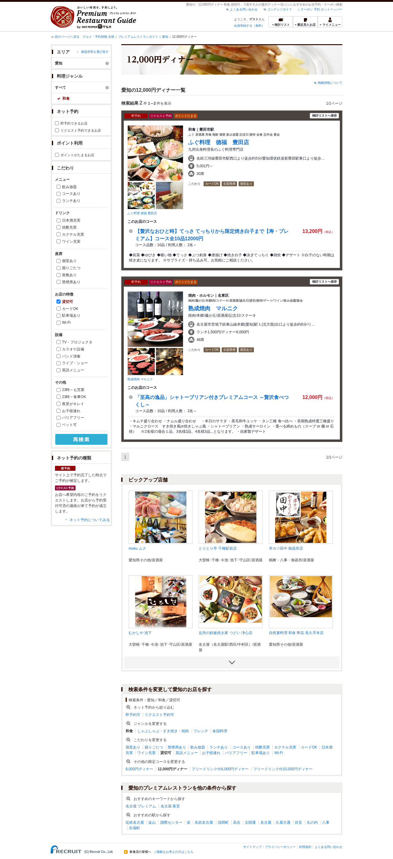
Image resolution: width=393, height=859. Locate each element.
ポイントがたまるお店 (77, 155)
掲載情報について (330, 82)
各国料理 (219, 731)
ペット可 (69, 425)
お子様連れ (71, 411)
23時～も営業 (73, 390)
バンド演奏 (71, 356)
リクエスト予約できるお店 (80, 130)
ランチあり (71, 201)
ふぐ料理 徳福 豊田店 (142, 213)
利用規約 (305, 847)
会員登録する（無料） (249, 25)
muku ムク (137, 548)
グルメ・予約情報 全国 (98, 36)
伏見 (298, 822)
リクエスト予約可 (159, 715)
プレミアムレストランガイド (138, 36)
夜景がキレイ (73, 404)
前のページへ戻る (67, 36)
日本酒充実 (71, 220)
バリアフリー (73, 418)
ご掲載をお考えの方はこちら (173, 851)
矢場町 (134, 828)
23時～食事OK (74, 397)
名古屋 (265, 822)
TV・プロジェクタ (77, 342)
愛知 (165, 36)
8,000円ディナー (139, 769)
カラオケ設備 (73, 349)
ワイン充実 (71, 241)
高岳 (236, 822)
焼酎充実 (69, 227)
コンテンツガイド (279, 9)
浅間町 (223, 822)
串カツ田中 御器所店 (286, 548)
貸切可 (67, 302)
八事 (325, 822)
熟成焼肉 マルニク (140, 379)
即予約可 (133, 715)
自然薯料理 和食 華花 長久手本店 (296, 633)
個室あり (69, 261)
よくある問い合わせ (244, 9)
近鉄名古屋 (135, 822)
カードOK (70, 309)
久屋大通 (283, 822)
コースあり (71, 194)
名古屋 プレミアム (141, 806)
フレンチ (200, 731)
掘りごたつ (71, 268)
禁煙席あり (71, 282)
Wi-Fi (66, 322)
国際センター (171, 822)
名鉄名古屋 (204, 822)
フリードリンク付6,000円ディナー (220, 769)
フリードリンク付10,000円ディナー (283, 769)
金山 (152, 822)
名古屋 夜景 (170, 806)
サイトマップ (252, 847)
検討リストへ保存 (324, 115)
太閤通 (250, 822)
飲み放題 (69, 187)
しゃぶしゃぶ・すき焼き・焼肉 (163, 731)
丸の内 (312, 822)
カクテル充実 (73, 234)
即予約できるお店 (74, 123)
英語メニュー (73, 370)
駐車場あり (71, 315)
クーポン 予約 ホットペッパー (321, 9)
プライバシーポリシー (280, 847)
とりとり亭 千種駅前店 (217, 548)
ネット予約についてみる (89, 520)
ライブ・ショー (75, 363)
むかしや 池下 (140, 633)
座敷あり (69, 275)
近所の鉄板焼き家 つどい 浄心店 (225, 633)
